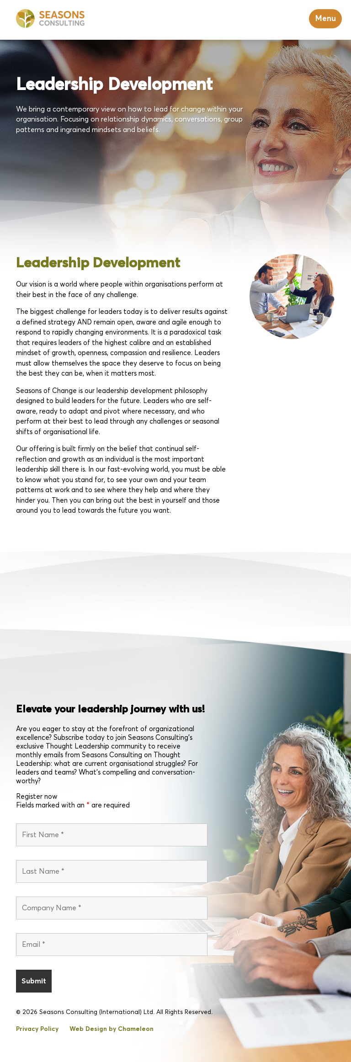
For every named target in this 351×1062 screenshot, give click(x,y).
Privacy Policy (37, 1029)
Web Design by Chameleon (111, 1029)
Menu (325, 19)
